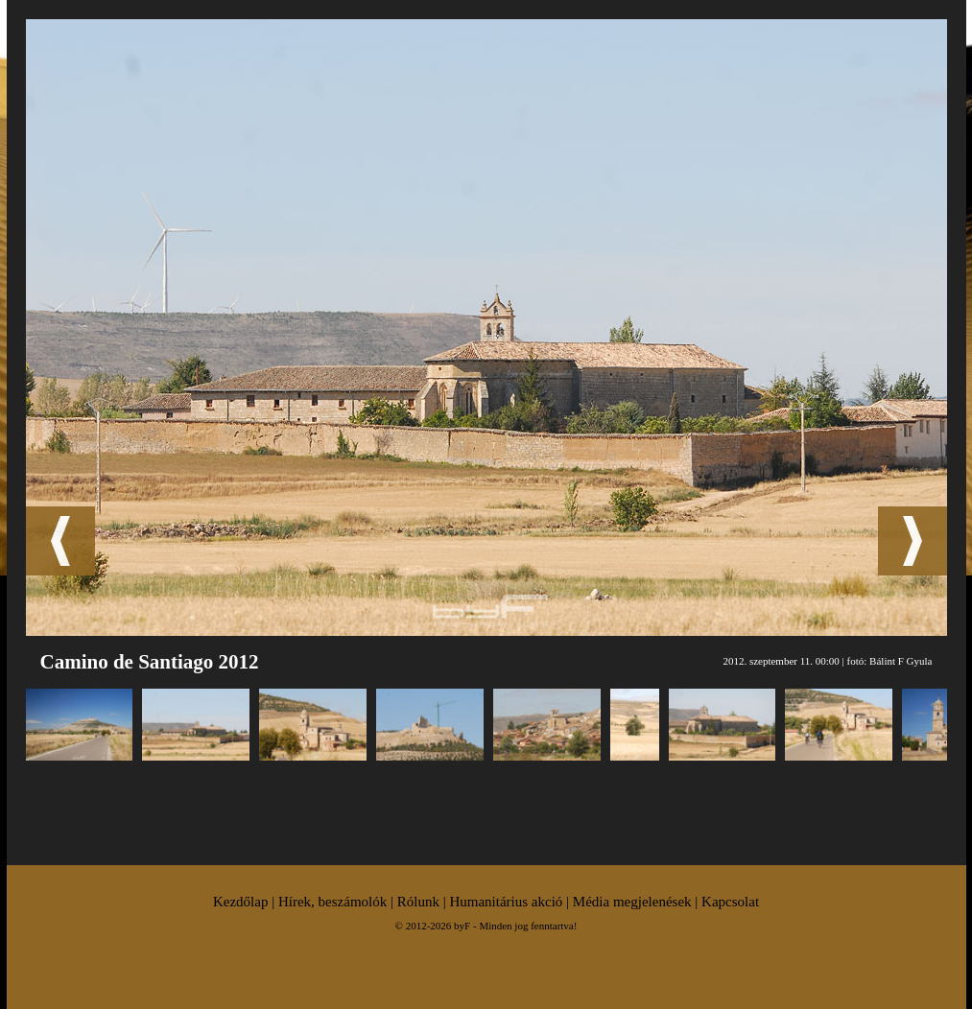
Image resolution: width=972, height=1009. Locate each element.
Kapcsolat (730, 901)
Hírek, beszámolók (332, 901)
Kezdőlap (240, 901)
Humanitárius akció (505, 901)
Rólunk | (423, 901)
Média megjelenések (632, 901)
